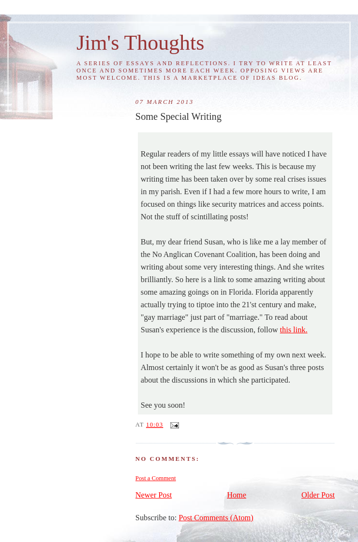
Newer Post (153, 495)
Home (236, 495)
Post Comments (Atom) (216, 517)
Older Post (318, 495)
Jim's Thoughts (140, 42)
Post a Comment (155, 478)
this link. (294, 330)
